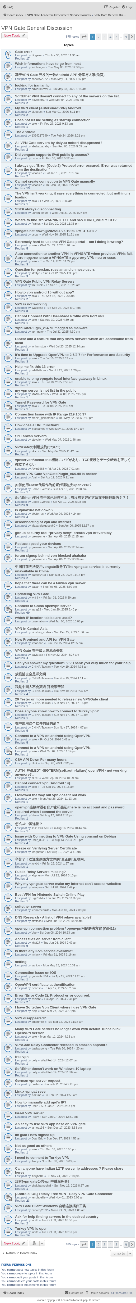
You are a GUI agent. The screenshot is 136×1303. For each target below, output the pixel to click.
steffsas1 (37, 920)
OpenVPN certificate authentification (45, 985)
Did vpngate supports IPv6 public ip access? (52, 155)
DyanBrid (37, 1138)
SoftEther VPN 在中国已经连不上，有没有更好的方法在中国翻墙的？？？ (72, 498)
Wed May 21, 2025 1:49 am (66, 428)
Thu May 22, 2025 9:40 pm (76, 417)
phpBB (54, 1300)
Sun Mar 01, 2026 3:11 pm (63, 111)
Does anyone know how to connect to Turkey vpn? (57, 711)
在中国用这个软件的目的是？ (37, 723)
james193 (37, 1127)
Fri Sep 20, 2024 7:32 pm (57, 763)
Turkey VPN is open (31, 1228)
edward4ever (39, 89)
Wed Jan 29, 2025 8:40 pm (61, 609)
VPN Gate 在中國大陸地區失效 (39, 651)
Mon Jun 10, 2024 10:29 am (64, 920)
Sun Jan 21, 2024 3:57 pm (58, 1105)
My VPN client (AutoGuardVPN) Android (48, 108)
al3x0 (34, 778)
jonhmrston (38, 346)
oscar (35, 158)
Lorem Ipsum (39, 212)
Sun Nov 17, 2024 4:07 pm (71, 727)
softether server (28, 906)
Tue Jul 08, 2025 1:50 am (56, 406)
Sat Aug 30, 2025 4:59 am (57, 319)
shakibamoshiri (41, 1185)
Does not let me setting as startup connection (53, 120)
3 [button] (104, 36)
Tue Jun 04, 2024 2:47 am (60, 942)
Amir (34, 477)
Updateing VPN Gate (32, 594)
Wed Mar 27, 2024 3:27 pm (58, 1010)
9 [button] (126, 36)
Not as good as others (33, 1146)
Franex (35, 223)
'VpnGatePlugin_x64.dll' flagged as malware (51, 328)
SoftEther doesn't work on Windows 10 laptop (53, 1069)
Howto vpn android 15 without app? (44, 292)
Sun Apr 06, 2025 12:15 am (65, 536)
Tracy (35, 1161)
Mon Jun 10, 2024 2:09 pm (69, 910)
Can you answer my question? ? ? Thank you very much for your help (72, 663)
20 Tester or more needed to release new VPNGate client (61, 699)
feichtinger (38, 67)
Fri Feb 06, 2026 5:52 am (58, 158)
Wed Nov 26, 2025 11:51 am (60, 234)
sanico (35, 965)
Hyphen (36, 875)
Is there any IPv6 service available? (44, 951)
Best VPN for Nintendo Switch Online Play (50, 895)
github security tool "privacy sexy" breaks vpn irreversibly (63, 533)
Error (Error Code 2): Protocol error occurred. (52, 995)
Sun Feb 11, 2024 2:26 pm (61, 1084)
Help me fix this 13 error (35, 367)
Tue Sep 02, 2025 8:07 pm (63, 307)
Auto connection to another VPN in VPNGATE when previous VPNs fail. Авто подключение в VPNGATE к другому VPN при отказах (74, 256)
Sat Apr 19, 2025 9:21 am (57, 477)
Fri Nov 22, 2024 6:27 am (62, 654)
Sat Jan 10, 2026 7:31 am (62, 173)
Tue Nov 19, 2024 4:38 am (71, 666)
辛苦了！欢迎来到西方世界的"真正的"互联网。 (51, 859)
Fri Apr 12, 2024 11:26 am (68, 976)
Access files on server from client (43, 939)
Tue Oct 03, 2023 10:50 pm (59, 1220)
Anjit (34, 1010)
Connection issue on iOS (35, 973)
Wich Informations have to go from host (48, 64)
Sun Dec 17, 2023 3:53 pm (64, 1127)
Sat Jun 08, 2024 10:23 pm (57, 932)
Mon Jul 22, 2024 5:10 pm (61, 875)
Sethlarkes (38, 428)
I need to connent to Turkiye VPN (42, 1158)
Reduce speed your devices (38, 544)
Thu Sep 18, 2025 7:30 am (57, 295)
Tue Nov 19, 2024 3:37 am (71, 691)
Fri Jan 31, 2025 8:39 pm (59, 597)
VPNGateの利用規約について (38, 447)
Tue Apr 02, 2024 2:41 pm (60, 999)
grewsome (38, 536)
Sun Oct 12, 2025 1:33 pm (60, 273)
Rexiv (35, 1116)
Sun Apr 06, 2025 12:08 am (65, 559)
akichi (35, 451)
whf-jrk (35, 597)
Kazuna (36, 1095)
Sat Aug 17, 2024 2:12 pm (56, 815)
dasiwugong (39, 1048)
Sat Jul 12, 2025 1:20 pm (65, 370)
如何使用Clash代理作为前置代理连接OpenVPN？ (53, 485)
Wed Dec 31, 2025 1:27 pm (69, 212)
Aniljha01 (37, 1176)
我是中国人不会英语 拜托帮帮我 (39, 687)
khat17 (35, 942)
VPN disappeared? (30, 1018)
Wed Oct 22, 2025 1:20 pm (57, 245)
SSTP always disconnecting (38, 209)
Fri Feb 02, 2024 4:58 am (61, 1095)
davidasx (37, 654)
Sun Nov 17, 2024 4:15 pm (71, 702)
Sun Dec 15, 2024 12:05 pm (64, 643)
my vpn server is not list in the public (45, 390)
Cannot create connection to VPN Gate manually (55, 181)
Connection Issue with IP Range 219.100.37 (50, 414)
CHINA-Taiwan (40, 666)
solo (34, 123)
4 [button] (110, 36)
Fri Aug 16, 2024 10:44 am (69, 828)
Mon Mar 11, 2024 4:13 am (57, 1036)
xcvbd (35, 863)
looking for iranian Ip (32, 85)
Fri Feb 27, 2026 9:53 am (56, 123)
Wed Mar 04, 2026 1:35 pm (66, 99)
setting (20, 962)
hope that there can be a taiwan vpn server (50, 583)
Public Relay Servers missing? (40, 872)
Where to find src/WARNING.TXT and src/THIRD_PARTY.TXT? (65, 220)
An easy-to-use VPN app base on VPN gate (50, 1124)
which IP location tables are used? (43, 618)
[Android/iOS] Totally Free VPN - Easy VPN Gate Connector (63, 1194)
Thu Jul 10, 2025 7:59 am (56, 382)
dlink (34, 763)
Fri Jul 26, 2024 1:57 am (58, 863)
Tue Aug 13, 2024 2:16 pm (66, 839)
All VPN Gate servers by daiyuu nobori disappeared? (58, 143)
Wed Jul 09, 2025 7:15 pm (69, 394)
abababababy (40, 146)
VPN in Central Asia (31, 629)
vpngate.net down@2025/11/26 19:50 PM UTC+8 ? (56, 231)
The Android (25, 132)
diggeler (36, 55)
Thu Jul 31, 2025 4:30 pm (63, 331)
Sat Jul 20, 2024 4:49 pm (61, 887)
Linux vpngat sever (31, 1091)
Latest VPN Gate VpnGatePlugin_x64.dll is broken (56, 474)
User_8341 (38, 839)
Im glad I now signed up (34, 1135)
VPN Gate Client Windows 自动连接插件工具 (50, 1206)
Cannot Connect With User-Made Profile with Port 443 (59, 316)
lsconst (35, 988)
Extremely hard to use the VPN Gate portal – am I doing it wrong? (69, 242)
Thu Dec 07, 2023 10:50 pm (58, 1149)
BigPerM (37, 898)
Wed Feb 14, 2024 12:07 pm (59, 1060)
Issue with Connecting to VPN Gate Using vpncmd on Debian (65, 836)
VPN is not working (31, 304)
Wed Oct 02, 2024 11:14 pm (58, 751)
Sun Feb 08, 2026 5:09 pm (69, 146)
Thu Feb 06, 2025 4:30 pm (60, 586)
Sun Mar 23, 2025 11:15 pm (67, 574)
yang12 (36, 609)
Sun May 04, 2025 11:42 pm (60, 451)
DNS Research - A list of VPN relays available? (53, 917)
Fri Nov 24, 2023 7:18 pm (63, 1176)
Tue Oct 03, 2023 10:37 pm (59, 1232)
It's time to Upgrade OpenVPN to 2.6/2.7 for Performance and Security (72, 355)
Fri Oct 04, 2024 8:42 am (56, 739)
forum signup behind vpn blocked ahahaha (50, 556)
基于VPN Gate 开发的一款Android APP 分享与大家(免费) (60, 75)
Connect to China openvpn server (43, 606)
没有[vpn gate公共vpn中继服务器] (42, 1181)
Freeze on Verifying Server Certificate (46, 848)
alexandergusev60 (43, 525)
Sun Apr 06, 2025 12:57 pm (76, 525)
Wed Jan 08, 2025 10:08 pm (67, 621)
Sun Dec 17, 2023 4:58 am (64, 1138)
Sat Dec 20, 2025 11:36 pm (61, 223)
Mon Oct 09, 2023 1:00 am (68, 1210)
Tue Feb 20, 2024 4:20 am (67, 1048)
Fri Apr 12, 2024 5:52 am (60, 988)
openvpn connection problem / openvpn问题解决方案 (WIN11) (65, 928)
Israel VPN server (29, 1113)
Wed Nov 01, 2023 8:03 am (66, 1197)
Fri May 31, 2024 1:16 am (59, 954)
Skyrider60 (38, 99)
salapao (36, 887)
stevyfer (36, 439)
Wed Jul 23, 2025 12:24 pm (67, 346)
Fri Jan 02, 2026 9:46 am (56, 200)
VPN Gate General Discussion (36, 28)
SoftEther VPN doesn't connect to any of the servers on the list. (67, 96)
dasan (35, 586)
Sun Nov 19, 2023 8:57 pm (71, 1185)
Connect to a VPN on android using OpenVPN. (53, 736)
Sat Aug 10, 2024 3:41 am (64, 851)
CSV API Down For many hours (41, 760)
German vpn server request (37, 1081)
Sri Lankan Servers (31, 436)
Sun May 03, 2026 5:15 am (68, 89)
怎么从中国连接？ (29, 824)
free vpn (22, 1057)
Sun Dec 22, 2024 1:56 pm (71, 632)
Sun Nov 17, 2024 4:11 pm (71, 714)
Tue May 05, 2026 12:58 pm (66, 67)
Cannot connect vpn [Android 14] (42, 783)
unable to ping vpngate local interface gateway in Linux (61, 379)
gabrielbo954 (39, 976)
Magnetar (37, 851)
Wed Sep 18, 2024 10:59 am (60, 778)
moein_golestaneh (43, 417)
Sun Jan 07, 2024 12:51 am (60, 1116)
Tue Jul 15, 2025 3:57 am (56, 358)
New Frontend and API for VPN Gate (44, 639)
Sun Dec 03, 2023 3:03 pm (59, 1161)
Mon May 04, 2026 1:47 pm (68, 78)
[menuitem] (8, 7)
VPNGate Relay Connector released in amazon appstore (61, 1045)
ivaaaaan (37, 643)
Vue (33, 815)
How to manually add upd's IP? (40, 1102)
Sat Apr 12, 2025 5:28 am (69, 501)
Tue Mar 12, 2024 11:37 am (65, 1021)
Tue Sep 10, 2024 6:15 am (57, 786)
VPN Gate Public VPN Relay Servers (44, 281)
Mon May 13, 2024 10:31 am (61, 965)
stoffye (35, 273)
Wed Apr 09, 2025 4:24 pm (64, 513)
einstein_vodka (41, 632)
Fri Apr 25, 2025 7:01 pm (63, 468)
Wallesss (37, 307)
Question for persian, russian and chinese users (55, 270)
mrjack (35, 954)
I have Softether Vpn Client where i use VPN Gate (55, 1007)
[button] (84, 37)
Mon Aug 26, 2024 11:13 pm (58, 798)
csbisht (35, 999)
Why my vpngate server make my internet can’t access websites (68, 884)
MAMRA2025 (40, 394)
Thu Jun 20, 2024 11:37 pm (64, 898)
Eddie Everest (40, 489)
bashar (35, 1084)
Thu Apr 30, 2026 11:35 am (62, 55)
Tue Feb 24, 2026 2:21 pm (68, 135)
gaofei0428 (38, 574)
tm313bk (37, 285)
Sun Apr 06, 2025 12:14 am (65, 547)
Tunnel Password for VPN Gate (40, 402)
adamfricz (37, 1021)
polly (34, 1060)
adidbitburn (38, 370)
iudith (34, 1220)
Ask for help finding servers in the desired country (57, 1217)
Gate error (23, 52)
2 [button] (98, 36)
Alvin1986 (37, 468)
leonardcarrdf (40, 910)
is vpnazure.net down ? (34, 510)
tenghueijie (38, 1197)
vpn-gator (37, 331)
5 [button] (116, 36)
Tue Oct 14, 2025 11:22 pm (58, 261)
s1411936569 (40, 828)
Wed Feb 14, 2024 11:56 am (59, 1072)
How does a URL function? (37, 425)
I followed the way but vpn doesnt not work (50, 795)
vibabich (36, 173)
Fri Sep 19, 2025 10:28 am (63, 285)
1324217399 (39, 135)
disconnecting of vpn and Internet (43, 522)
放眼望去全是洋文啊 (30, 674)
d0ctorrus (37, 513)
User (34, 1105)
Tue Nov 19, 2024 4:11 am (71, 678)
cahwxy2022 (39, 78)
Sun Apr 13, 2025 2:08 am (70, 489)
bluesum (37, 111)
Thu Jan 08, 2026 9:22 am (62, 185)
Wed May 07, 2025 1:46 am (63, 439)
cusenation (38, 621)
